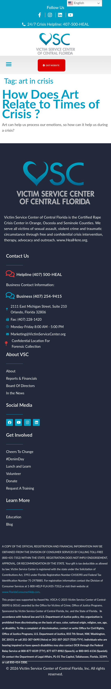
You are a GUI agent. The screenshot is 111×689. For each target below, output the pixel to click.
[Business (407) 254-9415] (10, 296)
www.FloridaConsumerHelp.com (21, 592)
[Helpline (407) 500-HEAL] (10, 274)
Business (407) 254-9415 (39, 296)
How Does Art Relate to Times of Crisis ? (50, 104)
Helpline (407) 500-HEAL (39, 274)
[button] (8, 64)
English (76, 3)
